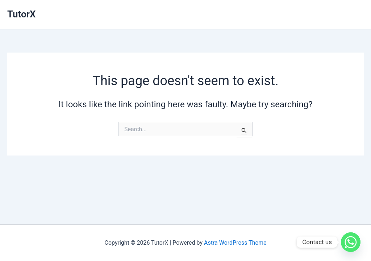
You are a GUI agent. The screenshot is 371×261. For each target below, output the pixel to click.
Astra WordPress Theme (235, 242)
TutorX (21, 14)
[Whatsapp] (350, 242)
